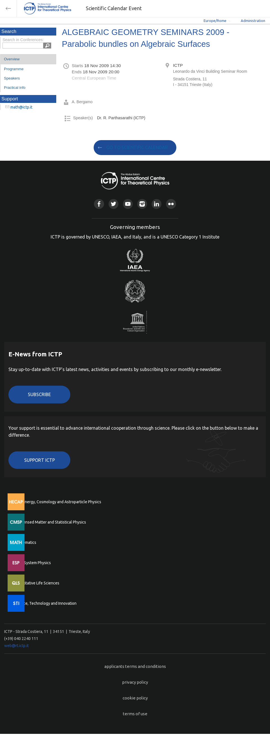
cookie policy (135, 698)
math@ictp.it (21, 107)
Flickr (171, 204)
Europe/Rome (215, 21)
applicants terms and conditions (135, 666)
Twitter (113, 204)
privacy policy (135, 682)
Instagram (142, 204)
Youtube (128, 204)
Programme (14, 69)
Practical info (14, 87)
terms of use (135, 713)
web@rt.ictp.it (16, 645)
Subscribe (39, 394)
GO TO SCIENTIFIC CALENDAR (137, 147)
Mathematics (25, 542)
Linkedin (156, 204)
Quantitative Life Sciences (36, 583)
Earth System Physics (32, 562)
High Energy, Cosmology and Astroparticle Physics (57, 502)
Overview (12, 59)
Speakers (12, 78)
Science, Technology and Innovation (45, 603)
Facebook (99, 204)
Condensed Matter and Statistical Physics (50, 522)
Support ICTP (39, 460)
